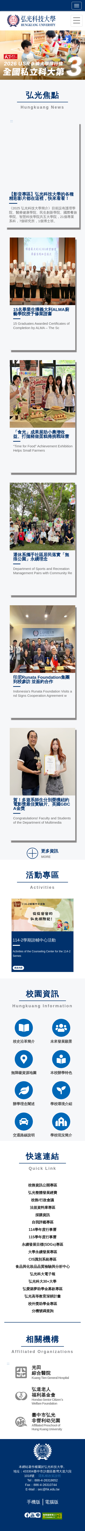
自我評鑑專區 (42, 1222)
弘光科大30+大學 (42, 1281)
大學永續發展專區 (42, 1252)
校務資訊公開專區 (42, 1185)
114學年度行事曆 (42, 1230)
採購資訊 (42, 1215)
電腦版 (51, 1501)
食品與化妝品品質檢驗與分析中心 (42, 1266)
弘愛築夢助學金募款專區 (43, 1289)
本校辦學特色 (61, 1062)
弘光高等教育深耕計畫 (42, 1296)
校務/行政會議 (42, 1200)
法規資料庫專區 (42, 1207)
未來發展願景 (61, 1031)
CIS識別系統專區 (42, 1259)
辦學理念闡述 (24, 1093)
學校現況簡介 (61, 1125)
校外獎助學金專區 (42, 1304)
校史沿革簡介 (24, 1031)
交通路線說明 (24, 1125)
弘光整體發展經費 (42, 1193)
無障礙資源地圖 (23, 1062)
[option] (42, 55)
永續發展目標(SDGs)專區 (42, 1244)
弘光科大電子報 (42, 1274)
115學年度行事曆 (42, 1237)
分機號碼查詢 (42, 1311)
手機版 (33, 1501)
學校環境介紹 (61, 1093)
